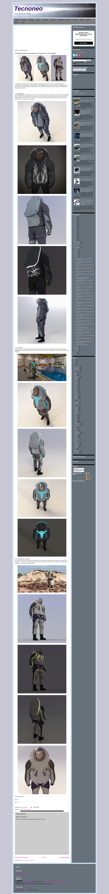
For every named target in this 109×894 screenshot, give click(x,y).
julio (76, 251)
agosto (76, 249)
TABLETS (75, 20)
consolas (76, 383)
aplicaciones (77, 368)
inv (74, 405)
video (75, 449)
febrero (77, 349)
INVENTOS (53, 20)
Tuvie (18, 802)
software (76, 435)
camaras (76, 378)
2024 (75, 220)
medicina (76, 410)
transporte (76, 445)
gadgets (76, 397)
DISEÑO (81, 20)
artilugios (76, 373)
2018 (75, 232)
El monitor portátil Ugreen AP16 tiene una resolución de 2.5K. (87, 180)
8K (74, 365)
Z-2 (18, 799)
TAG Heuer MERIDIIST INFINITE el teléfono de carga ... (83, 342)
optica (75, 422)
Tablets (75, 437)
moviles (75, 417)
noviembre (77, 243)
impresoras (76, 402)
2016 (75, 236)
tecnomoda (76, 442)
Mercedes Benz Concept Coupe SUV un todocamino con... (84, 281)
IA (74, 400)
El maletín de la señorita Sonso (22, 872)
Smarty (22, 22)
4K (74, 360)
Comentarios (77, 471)
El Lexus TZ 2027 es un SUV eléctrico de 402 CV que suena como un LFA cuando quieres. (87, 135)
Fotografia (76, 395)
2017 (75, 234)
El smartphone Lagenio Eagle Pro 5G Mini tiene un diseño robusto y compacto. (86, 190)
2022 (75, 224)
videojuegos (76, 450)
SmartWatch (76, 433)
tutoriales (76, 447)
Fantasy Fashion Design (78, 93)
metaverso (76, 412)
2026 (75, 216)
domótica (76, 388)
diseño (25, 809)
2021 (75, 226)
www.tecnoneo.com (30, 882)
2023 (75, 222)
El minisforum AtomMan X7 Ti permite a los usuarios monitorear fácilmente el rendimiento (86, 112)
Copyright (26, 890)
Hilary (89, 475)
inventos (29, 809)
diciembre (77, 241)
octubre (77, 245)
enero (76, 350)
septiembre (77, 247)
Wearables (76, 452)
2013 (75, 353)
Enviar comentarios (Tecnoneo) (28, 860)
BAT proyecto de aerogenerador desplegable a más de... (82, 278)
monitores (76, 413)
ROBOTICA (31, 20)
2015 (75, 238)
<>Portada (18, 888)
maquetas (76, 408)
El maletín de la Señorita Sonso (80, 92)
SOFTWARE (45, 20)
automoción (76, 376)
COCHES (24, 20)
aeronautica (76, 366)
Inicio (43, 857)
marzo (76, 347)
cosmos (21, 809)
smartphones (77, 432)
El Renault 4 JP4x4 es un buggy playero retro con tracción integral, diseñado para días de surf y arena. (87, 157)
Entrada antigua (64, 857)
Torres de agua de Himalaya (81, 344)
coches (75, 381)
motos (75, 415)
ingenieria (76, 403)
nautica (75, 418)
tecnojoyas (76, 438)
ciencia (75, 380)
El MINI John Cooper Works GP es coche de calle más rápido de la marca (87, 146)
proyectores (76, 425)
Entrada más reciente (21, 857)
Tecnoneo (28, 8)
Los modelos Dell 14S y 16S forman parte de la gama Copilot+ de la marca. (86, 169)
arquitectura (76, 370)
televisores (76, 444)
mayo (76, 255)
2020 (75, 228)
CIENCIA (38, 20)
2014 (75, 240)
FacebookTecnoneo (80, 52)
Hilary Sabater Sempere (27, 881)
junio (76, 253)
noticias (75, 420)
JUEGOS (17, 22)
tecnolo (75, 440)
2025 (75, 218)
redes (75, 427)
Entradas (76, 468)
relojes (75, 428)
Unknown (90, 479)
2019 (75, 230)
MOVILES (68, 20)
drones (75, 390)
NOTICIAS (88, 20)
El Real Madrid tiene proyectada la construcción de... (82, 333)
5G (74, 361)
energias (76, 393)
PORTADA (17, 20)
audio (75, 375)
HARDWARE (60, 20)
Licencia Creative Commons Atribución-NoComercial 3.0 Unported (57, 881)
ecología (76, 391)
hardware (76, 398)
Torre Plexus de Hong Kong (81, 327)
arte (75, 371)
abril (76, 257)
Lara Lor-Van (90, 477)
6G (74, 363)
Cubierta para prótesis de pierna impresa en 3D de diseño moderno (87, 124)
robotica (76, 430)
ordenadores (77, 423)
